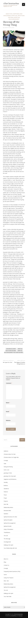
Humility (6, 482)
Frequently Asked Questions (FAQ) (12, 571)
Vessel (6, 27)
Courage (6, 460)
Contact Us (6, 565)
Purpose (6, 501)
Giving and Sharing (8, 466)
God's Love (6, 470)
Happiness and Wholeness (10, 479)
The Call (6, 535)
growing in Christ (11, 348)
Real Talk (6, 504)
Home (5, 574)
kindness (6, 485)
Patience (6, 491)
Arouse (20, 615)
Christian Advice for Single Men (11, 457)
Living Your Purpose (8, 577)
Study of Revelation (8, 529)
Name (8, 402)
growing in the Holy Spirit (10, 476)
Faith (5, 463)
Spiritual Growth (7, 526)
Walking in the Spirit (8, 545)
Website (8, 420)
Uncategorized (7, 542)
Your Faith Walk (7, 596)
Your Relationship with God (10, 548)
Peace (5, 495)
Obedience (6, 488)
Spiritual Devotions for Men (14, 349)
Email (8, 411)
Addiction (9, 14)
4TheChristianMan (11, 3)
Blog (5, 562)
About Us (6, 559)
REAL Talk (6, 581)
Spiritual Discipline (8, 520)
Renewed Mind (7, 510)
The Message (7, 538)
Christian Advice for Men (10, 454)
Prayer (5, 498)
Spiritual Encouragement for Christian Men (13, 351)
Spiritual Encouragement (10, 523)
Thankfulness (7, 532)
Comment (9, 383)
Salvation (6, 513)
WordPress (14, 615)
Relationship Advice (8, 507)
